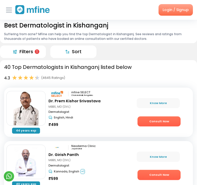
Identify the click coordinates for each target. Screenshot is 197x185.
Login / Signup (176, 9)
